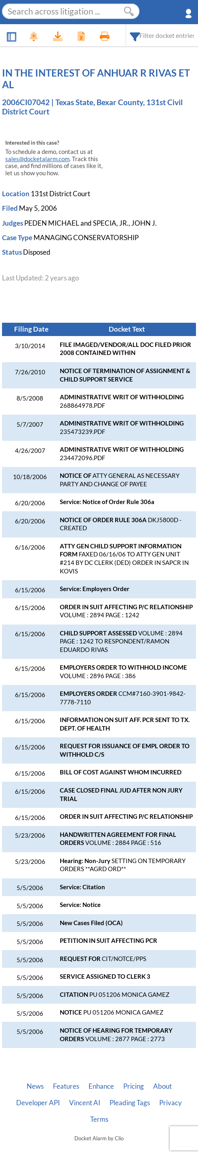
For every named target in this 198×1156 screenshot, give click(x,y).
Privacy (170, 1103)
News (35, 1086)
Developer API (38, 1103)
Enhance (101, 1086)
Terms (99, 1119)
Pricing (133, 1086)
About (162, 1086)
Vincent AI (84, 1103)
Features (66, 1086)
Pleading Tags (130, 1103)
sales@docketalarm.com (37, 159)
